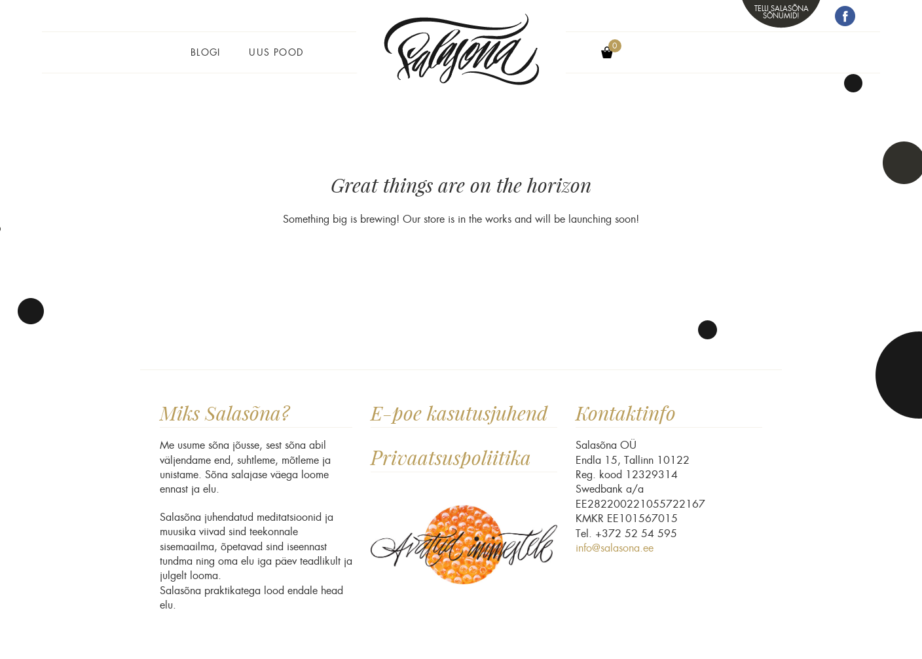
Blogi (206, 52)
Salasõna (461, 60)
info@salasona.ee (615, 548)
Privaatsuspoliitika (451, 457)
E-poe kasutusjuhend (459, 413)
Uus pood (276, 52)
